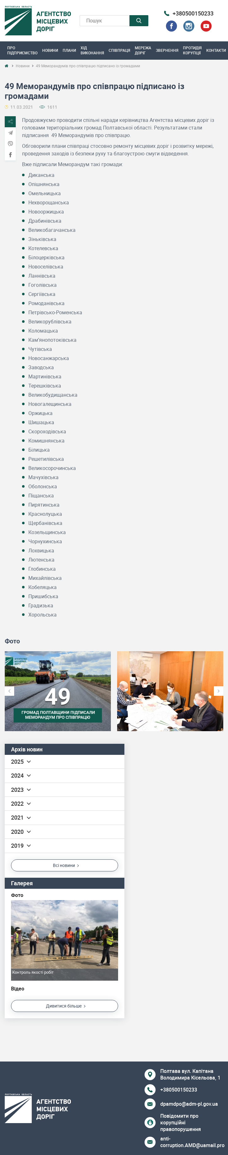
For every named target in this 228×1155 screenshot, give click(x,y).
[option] (58, 691)
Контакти (216, 50)
